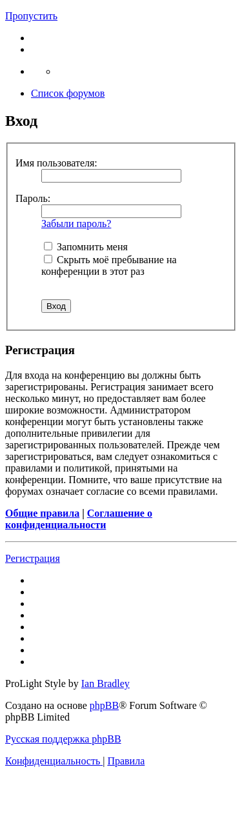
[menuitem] (54, 760)
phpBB (104, 705)
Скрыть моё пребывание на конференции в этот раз (109, 265)
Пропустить (31, 15)
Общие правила (42, 513)
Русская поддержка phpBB (63, 738)
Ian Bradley (105, 683)
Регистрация (32, 558)
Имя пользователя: (56, 162)
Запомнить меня (86, 246)
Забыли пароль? (76, 223)
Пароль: (32, 198)
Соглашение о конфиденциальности (78, 519)
